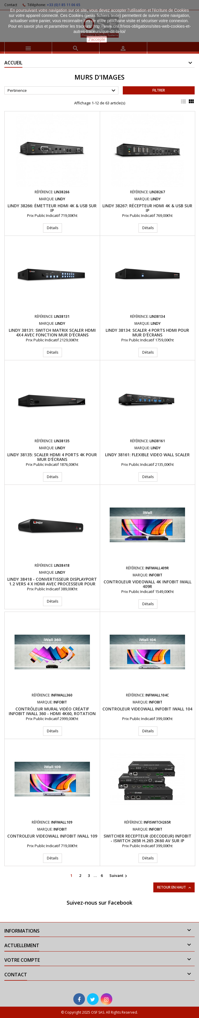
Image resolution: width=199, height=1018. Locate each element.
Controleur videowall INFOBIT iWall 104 (147, 709)
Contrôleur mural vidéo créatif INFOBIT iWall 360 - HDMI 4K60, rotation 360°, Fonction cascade (52, 713)
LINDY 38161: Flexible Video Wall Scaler (147, 454)
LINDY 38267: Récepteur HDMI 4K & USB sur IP (147, 208)
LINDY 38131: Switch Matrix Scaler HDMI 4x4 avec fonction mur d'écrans (52, 332)
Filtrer (158, 90)
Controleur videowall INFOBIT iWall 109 (52, 836)
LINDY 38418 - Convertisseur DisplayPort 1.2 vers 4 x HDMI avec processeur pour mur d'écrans (52, 583)
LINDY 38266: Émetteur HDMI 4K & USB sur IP (52, 208)
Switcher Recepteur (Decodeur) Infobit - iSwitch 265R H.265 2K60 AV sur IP (147, 838)
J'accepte (96, 39)
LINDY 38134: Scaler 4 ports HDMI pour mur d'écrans (147, 332)
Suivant (119, 876)
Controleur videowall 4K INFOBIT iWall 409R (147, 584)
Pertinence (62, 90)
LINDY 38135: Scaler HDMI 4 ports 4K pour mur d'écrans (52, 457)
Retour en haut (174, 887)
